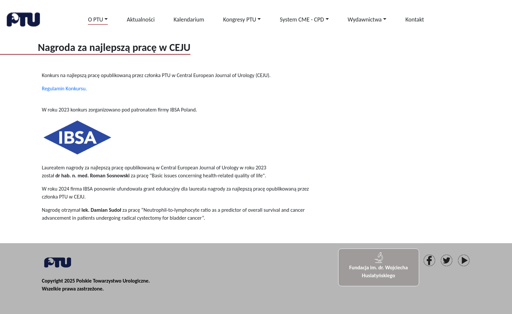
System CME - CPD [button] (302, 19)
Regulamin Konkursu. (64, 88)
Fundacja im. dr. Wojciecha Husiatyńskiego (378, 265)
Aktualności (140, 19)
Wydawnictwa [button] (365, 19)
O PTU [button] (95, 19)
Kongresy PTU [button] (239, 19)
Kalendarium (189, 19)
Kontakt (414, 19)
